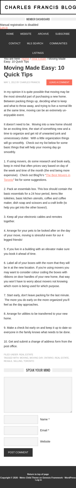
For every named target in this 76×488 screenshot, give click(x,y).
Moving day (36, 358)
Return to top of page (38, 474)
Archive (43, 34)
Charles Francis (30, 82)
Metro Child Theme (29, 477)
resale (8, 361)
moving (24, 358)
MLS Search (35, 43)
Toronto (29, 361)
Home (10, 34)
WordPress (70, 477)
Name (44, 419)
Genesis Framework (53, 477)
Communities (58, 43)
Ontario (49, 358)
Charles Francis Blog (38, 9)
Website (25, 34)
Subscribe (62, 34)
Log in (4, 27)
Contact (14, 43)
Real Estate (26, 354)
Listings (38, 53)
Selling (17, 361)
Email (43, 430)
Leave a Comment (59, 82)
